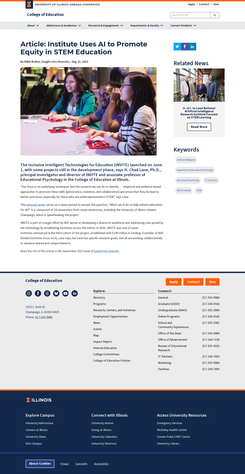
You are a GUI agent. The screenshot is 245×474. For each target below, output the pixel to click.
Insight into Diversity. (106, 251)
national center (35, 205)
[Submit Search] (214, 15)
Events (97, 329)
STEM (199, 190)
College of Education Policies (111, 361)
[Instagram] (28, 296)
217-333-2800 (210, 310)
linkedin (192, 46)
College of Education (45, 14)
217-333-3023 (210, 346)
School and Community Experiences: (173, 325)
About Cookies (40, 463)
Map (96, 335)
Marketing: (165, 363)
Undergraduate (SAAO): (172, 310)
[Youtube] (65, 296)
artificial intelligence (186, 159)
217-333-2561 (210, 323)
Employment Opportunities (110, 316)
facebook (184, 46)
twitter (177, 46)
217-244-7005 (210, 356)
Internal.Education (105, 348)
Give (216, 4)
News (96, 323)
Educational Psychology (188, 180)
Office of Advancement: (173, 340)
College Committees (106, 354)
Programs (99, 304)
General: (163, 298)
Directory (99, 298)
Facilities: (164, 369)
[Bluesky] (56, 296)
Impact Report (102, 342)
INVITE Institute (184, 190)
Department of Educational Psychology (195, 170)
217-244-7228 (210, 340)
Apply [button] (191, 4)
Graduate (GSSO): (169, 304)
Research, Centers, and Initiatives (114, 310)
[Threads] (47, 296)
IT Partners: (165, 356)
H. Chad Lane (211, 180)
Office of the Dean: (170, 333)
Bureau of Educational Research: (172, 348)
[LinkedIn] (74, 296)
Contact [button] (204, 4)
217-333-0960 (43, 317)
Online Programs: (169, 316)
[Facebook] (38, 296)
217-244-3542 (210, 304)
